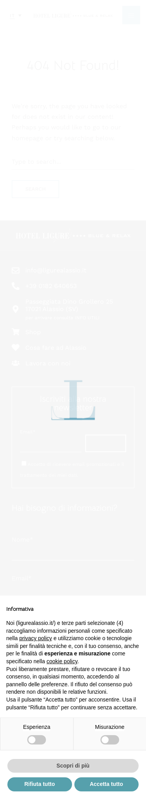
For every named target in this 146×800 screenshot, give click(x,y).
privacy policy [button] (35, 638)
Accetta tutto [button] (106, 784)
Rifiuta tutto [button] (39, 784)
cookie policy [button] (62, 661)
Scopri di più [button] (73, 765)
